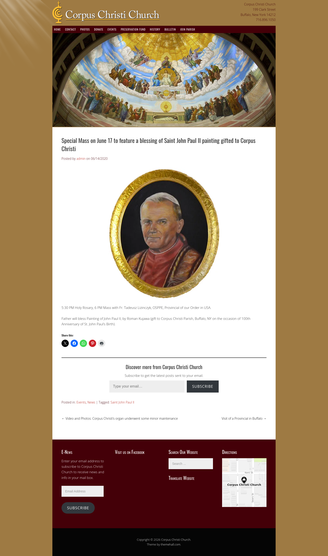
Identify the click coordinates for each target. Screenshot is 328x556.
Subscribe (202, 386)
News (91, 402)
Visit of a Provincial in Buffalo (244, 418)
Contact (70, 29)
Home (57, 29)
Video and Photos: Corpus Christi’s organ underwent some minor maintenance (120, 418)
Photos (85, 29)
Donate (98, 29)
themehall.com (171, 544)
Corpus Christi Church (175, 540)
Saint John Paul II (122, 402)
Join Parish (187, 29)
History (155, 29)
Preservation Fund (133, 29)
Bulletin (170, 29)
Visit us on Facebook (129, 451)
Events (112, 29)
